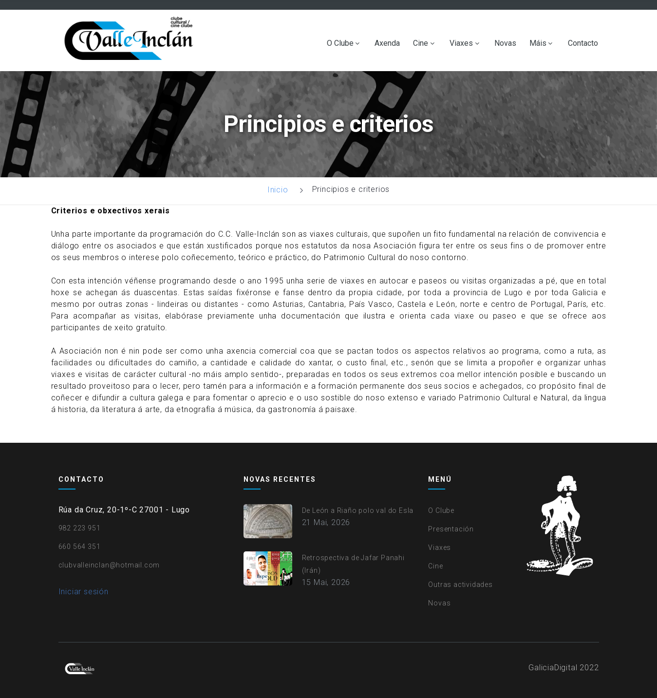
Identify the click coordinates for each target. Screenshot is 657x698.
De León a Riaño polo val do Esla (358, 510)
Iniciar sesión (83, 591)
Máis (537, 43)
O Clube (340, 43)
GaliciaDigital (552, 667)
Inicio (277, 189)
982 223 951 (79, 528)
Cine (420, 43)
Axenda (387, 43)
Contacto (583, 43)
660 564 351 (79, 546)
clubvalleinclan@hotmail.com (109, 565)
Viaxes (461, 43)
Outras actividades (460, 584)
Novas (505, 43)
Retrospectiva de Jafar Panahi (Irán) (353, 564)
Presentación (451, 529)
